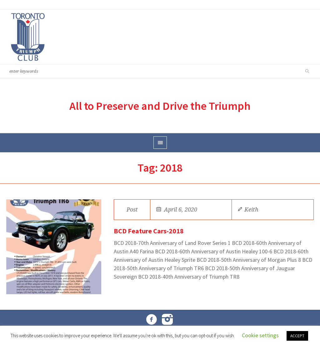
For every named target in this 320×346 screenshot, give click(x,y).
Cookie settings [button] (260, 335)
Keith (251, 209)
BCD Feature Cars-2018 (149, 231)
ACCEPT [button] (297, 336)
